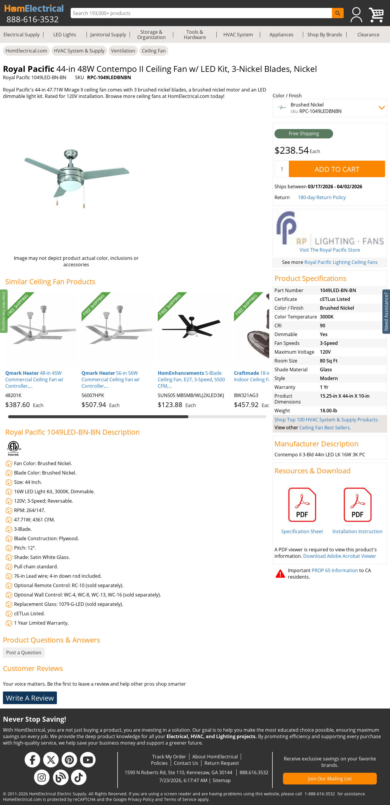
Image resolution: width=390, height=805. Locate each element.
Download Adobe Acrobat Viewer (339, 556)
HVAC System (238, 34)
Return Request (221, 763)
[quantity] (282, 169)
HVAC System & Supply (79, 51)
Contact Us (186, 763)
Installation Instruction (358, 531)
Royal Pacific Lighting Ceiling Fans (341, 262)
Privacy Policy (141, 799)
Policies (159, 763)
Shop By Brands (324, 34)
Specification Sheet (302, 531)
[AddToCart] (337, 169)
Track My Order (169, 756)
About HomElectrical (215, 756)
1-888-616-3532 (320, 793)
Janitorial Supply (108, 34)
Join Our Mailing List (330, 778)
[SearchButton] (338, 13)
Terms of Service (180, 799)
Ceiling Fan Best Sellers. (325, 427)
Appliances (281, 34)
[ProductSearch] (202, 13)
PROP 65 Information (335, 570)
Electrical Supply (22, 34)
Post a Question (23, 652)
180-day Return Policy (322, 197)
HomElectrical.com (26, 51)
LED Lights (64, 34)
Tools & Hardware (195, 34)
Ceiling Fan (154, 51)
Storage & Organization (151, 34)
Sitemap (222, 780)
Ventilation (123, 51)
